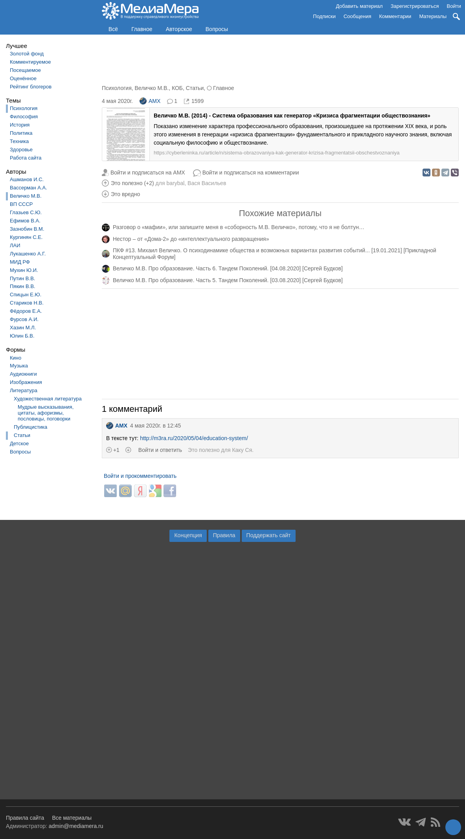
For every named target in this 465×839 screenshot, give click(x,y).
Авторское (179, 29)
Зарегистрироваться (415, 6)
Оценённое (23, 78)
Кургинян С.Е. (26, 237)
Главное (142, 29)
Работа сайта (26, 158)
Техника (19, 141)
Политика (21, 133)
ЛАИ (15, 245)
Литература (23, 390)
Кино (15, 358)
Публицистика (30, 427)
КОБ (177, 88)
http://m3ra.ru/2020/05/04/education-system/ (194, 438)
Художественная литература (48, 399)
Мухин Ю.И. (24, 270)
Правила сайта (25, 818)
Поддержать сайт (268, 535)
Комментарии (395, 16)
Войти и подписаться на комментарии (250, 172)
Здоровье (21, 149)
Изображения (26, 382)
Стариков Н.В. (27, 303)
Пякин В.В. (22, 286)
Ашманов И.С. (27, 179)
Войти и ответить (160, 450)
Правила (224, 535)
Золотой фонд (27, 54)
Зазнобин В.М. (27, 229)
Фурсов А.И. (24, 319)
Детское (19, 443)
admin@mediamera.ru (76, 826)
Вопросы (217, 29)
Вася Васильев (206, 183)
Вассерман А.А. (28, 188)
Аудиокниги (23, 374)
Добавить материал (359, 6)
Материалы (433, 16)
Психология (23, 108)
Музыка (19, 366)
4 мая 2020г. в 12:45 (155, 425)
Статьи (22, 435)
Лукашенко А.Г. (28, 254)
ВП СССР (21, 204)
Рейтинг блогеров (30, 87)
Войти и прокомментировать (140, 476)
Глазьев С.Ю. (26, 212)
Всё (113, 29)
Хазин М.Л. (23, 327)
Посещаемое (25, 70)
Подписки (324, 16)
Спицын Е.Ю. (25, 294)
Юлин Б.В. (22, 336)
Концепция (188, 535)
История (19, 125)
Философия (24, 116)
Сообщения (357, 16)
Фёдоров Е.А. (26, 311)
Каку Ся (242, 450)
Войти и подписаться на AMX (147, 172)
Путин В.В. (22, 278)
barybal (175, 183)
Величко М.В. (26, 196)
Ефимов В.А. (25, 221)
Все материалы (72, 818)
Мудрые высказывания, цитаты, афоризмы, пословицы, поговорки (46, 413)
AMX (150, 101)
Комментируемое (30, 62)
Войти (454, 6)
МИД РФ (20, 262)
